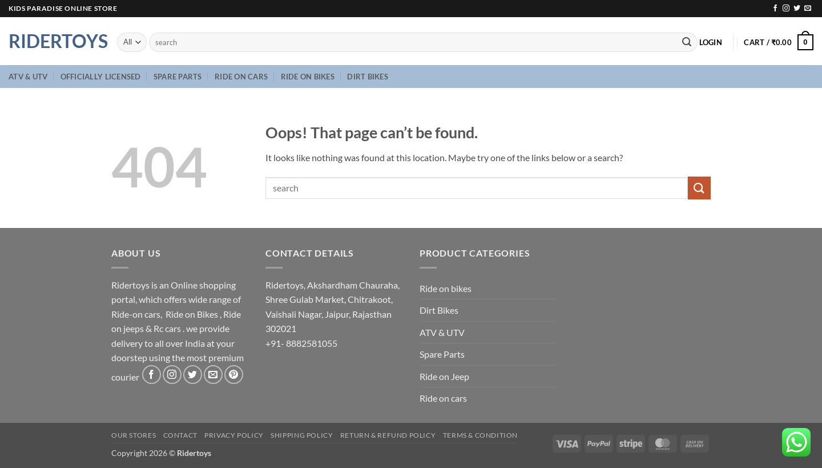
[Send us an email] (807, 9)
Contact (180, 435)
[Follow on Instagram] (786, 9)
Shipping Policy (302, 435)
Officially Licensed (101, 76)
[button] (710, 42)
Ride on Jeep (444, 376)
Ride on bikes (308, 76)
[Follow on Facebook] (775, 9)
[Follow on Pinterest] (233, 374)
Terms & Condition (480, 435)
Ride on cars (241, 76)
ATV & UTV (28, 76)
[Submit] (686, 42)
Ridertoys (54, 41)
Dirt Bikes (367, 76)
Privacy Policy (234, 435)
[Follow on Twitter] (796, 9)
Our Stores (133, 435)
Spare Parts (178, 76)
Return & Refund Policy (388, 435)
